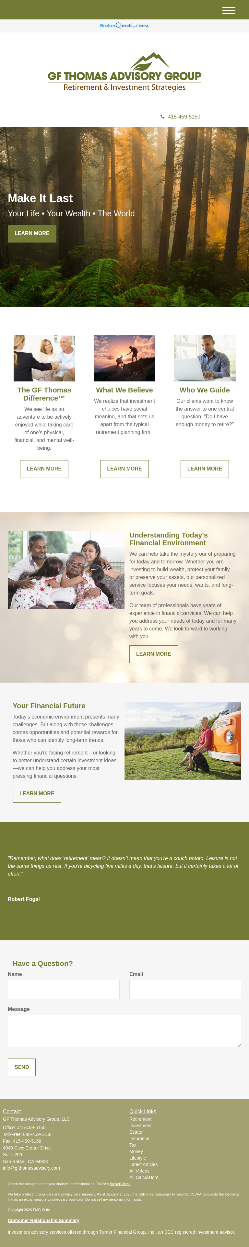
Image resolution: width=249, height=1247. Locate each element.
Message (19, 1009)
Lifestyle (137, 1158)
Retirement (140, 1119)
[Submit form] (22, 1067)
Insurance (139, 1138)
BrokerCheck (120, 1184)
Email (136, 974)
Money (136, 1151)
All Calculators (143, 1177)
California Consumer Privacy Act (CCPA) (170, 1194)
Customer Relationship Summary (43, 1220)
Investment (140, 1125)
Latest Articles (143, 1164)
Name (15, 974)
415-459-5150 (180, 116)
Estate (135, 1132)
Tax (132, 1145)
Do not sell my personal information (113, 1199)
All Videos (139, 1170)
